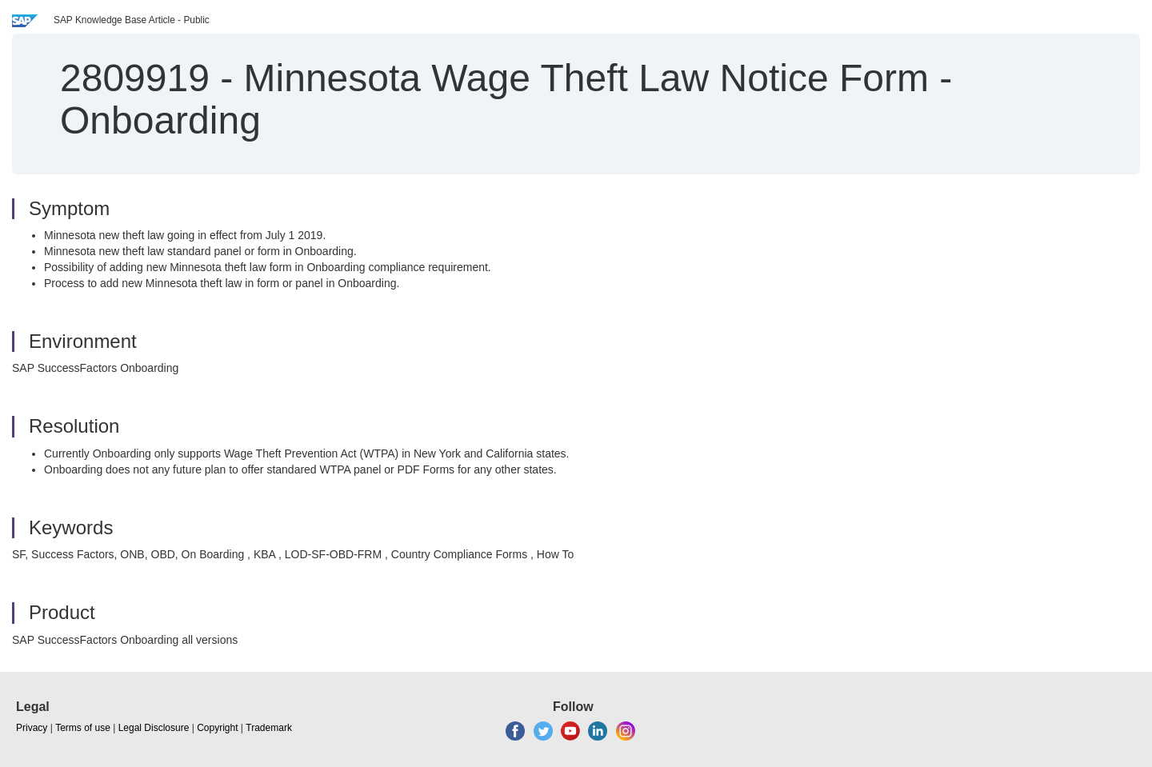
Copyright (217, 727)
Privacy (31, 727)
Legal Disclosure (154, 727)
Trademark (269, 727)
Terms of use (82, 727)
